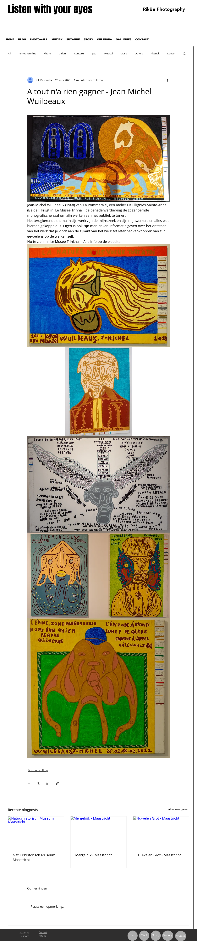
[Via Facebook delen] (29, 783)
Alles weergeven (178, 809)
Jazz (94, 53)
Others (139, 53)
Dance (170, 53)
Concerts (79, 53)
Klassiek (155, 53)
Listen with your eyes (50, 9)
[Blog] (133, 936)
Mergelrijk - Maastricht (93, 855)
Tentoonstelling (27, 53)
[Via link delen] (57, 783)
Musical (108, 53)
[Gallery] (167, 936)
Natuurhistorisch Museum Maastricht (34, 857)
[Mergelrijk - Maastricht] (98, 832)
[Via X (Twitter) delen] (38, 783)
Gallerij (62, 53)
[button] (184, 53)
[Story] (156, 936)
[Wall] (144, 936)
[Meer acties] (167, 80)
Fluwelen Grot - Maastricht (159, 855)
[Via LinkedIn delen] (48, 783)
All (9, 53)
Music (123, 53)
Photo (47, 53)
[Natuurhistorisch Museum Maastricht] (36, 832)
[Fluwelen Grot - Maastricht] (161, 832)
